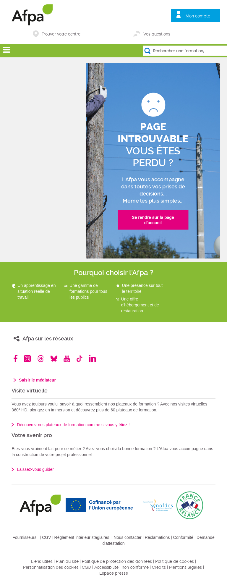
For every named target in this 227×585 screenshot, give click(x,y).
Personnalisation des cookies (51, 567)
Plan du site (67, 561)
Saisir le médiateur (37, 380)
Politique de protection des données (117, 561)
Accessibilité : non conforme (121, 567)
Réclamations (157, 537)
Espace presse (113, 573)
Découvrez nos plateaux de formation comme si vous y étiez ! (73, 424)
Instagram (27, 358)
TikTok (79, 358)
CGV (46, 537)
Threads (40, 358)
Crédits (159, 567)
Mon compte (198, 16)
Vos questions (156, 34)
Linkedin (92, 358)
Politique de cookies (174, 561)
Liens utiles (42, 561)
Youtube (67, 358)
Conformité (183, 537)
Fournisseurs (24, 537)
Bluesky (54, 358)
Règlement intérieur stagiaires (81, 537)
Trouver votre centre (61, 34)
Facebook (16, 358)
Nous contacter (128, 537)
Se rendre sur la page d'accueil (153, 220)
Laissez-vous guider (35, 469)
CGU (86, 567)
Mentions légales (185, 567)
